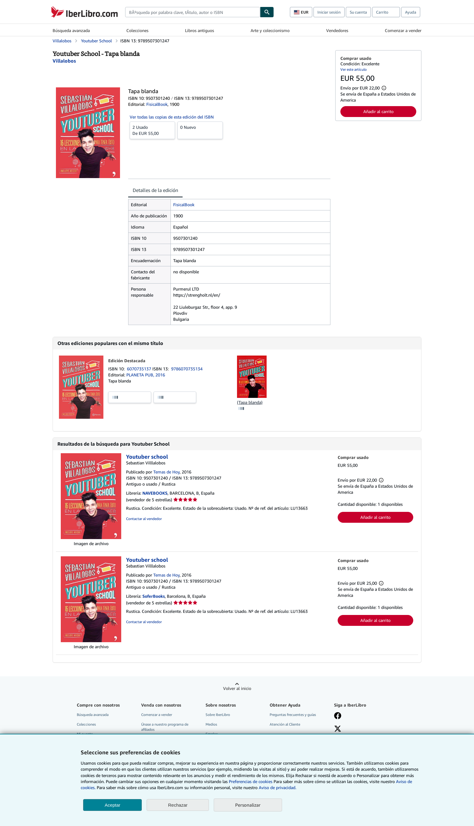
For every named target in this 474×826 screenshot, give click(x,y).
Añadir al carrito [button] (378, 111)
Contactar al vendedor (144, 518)
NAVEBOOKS (154, 493)
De (152, 130)
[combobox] (192, 12)
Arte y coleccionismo (270, 30)
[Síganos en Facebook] (337, 716)
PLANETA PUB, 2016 (145, 374)
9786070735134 (187, 368)
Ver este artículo (353, 69)
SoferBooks (153, 596)
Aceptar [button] (112, 805)
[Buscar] (267, 12)
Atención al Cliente (285, 724)
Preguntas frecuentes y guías (293, 714)
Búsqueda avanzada (71, 30)
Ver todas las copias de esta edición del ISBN (172, 116)
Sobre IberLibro (218, 714)
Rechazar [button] (177, 805)
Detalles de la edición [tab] (155, 190)
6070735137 (139, 368)
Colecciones (137, 30)
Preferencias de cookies (250, 781)
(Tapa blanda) (249, 402)
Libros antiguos (199, 30)
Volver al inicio (237, 688)
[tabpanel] (229, 262)
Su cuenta (358, 12)
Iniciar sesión (329, 12)
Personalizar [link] (248, 805)
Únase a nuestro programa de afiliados (164, 727)
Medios (211, 724)
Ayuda (410, 12)
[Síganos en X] (337, 729)
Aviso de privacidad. (277, 787)
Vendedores (337, 30)
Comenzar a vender (403, 30)
